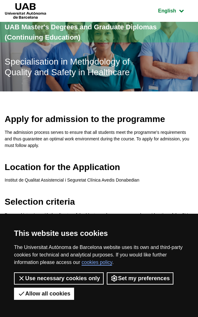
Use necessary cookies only (59, 278)
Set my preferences (140, 278)
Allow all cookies (44, 293)
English (175, 10)
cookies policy (97, 262)
